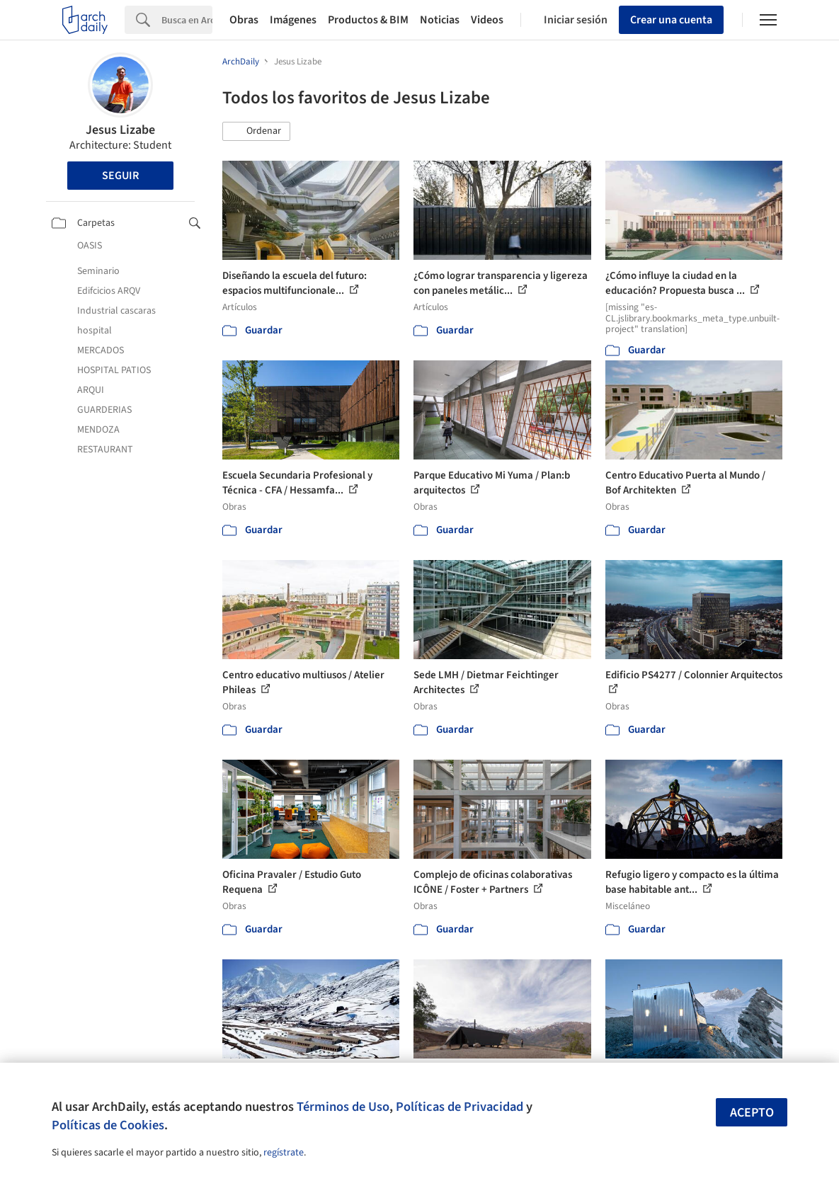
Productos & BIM (368, 19)
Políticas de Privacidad (459, 1106)
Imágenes (293, 19)
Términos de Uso (343, 1106)
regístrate (283, 1153)
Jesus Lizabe (120, 130)
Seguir (120, 175)
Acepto (752, 1112)
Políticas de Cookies (108, 1125)
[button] (256, 132)
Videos (487, 19)
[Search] (186, 20)
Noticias (440, 19)
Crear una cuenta (671, 20)
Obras (243, 19)
